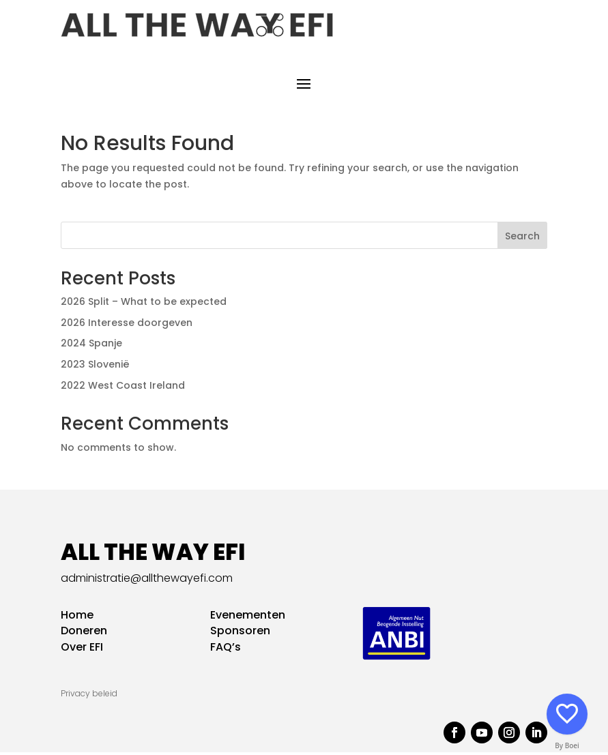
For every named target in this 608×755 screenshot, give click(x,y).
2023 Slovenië (95, 367)
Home (77, 617)
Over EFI (82, 650)
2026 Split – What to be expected (144, 304)
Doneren (84, 634)
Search (522, 239)
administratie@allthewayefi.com (147, 581)
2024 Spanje (91, 346)
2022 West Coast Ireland (123, 389)
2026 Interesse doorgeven (126, 325)
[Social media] (567, 714)
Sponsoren (240, 634)
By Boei (567, 745)
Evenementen (247, 617)
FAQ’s (225, 650)
